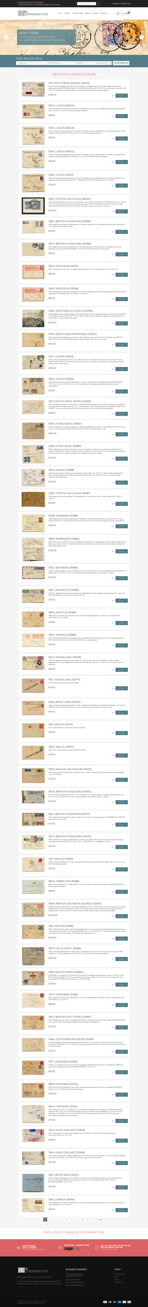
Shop (67, 13)
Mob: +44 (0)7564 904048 (74, 1282)
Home (60, 13)
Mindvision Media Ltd (38, 1303)
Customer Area (120, 1274)
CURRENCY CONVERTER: (121, 3)
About (88, 13)
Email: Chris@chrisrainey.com (76, 1285)
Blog (116, 1279)
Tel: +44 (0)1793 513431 (73, 1279)
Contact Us (118, 1282)
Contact (104, 13)
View (121, 96)
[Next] (100, 1220)
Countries (77, 13)
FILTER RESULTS (121, 63)
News (95, 13)
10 (93, 1220)
